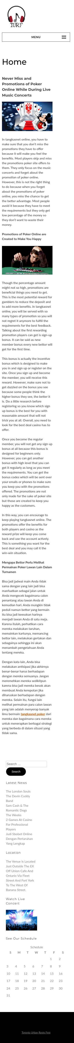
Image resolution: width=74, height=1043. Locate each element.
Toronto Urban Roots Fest (36, 1032)
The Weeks (13, 815)
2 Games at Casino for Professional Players (19, 824)
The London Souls (18, 791)
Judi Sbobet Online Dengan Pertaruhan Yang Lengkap (19, 838)
